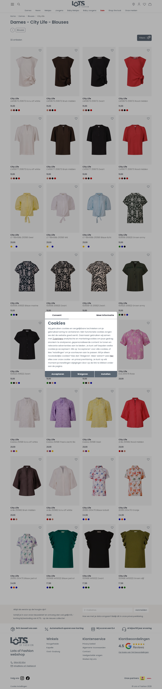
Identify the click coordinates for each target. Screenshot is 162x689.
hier (112, 355)
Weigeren (82, 374)
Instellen (105, 374)
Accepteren (58, 374)
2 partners (58, 338)
